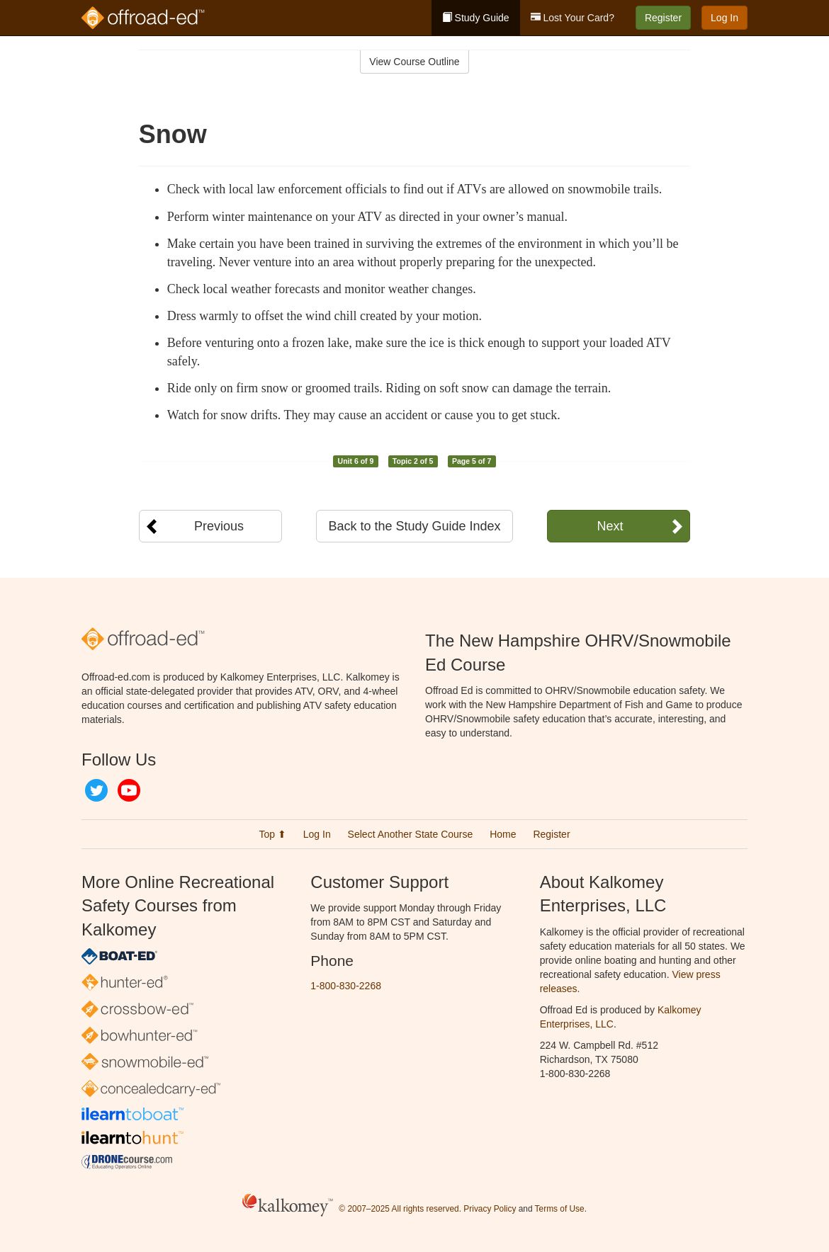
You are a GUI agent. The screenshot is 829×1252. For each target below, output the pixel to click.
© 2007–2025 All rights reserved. (400, 1209)
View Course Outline (414, 61)
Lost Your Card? (572, 17)
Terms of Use (560, 1209)
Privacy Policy (489, 1209)
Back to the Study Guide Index (414, 526)
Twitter (96, 790)
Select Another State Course (410, 834)
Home (503, 834)
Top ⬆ (272, 834)
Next (610, 526)
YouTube (129, 790)
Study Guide (475, 17)
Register (663, 17)
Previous (219, 526)
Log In (724, 17)
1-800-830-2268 (345, 985)
